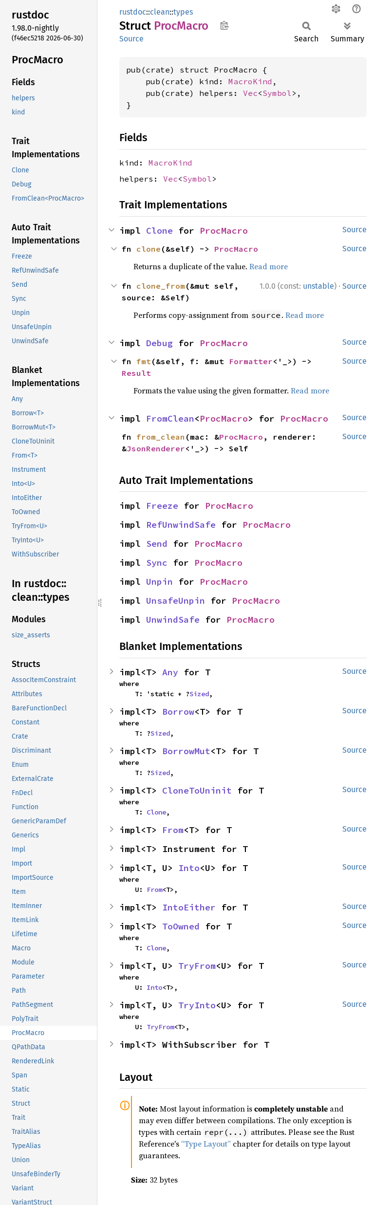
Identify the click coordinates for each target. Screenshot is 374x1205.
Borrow (178, 711)
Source (131, 38)
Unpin (159, 581)
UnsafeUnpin (175, 600)
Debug (159, 343)
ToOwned (181, 926)
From (173, 829)
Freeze (162, 505)
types (183, 12)
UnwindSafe (173, 619)
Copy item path (224, 25)
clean (159, 12)
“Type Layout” (206, 1143)
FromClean (170, 418)
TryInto (197, 1005)
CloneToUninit (197, 790)
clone (148, 249)
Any (170, 672)
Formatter (251, 361)
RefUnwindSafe (181, 524)
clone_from (160, 286)
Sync (157, 562)
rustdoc (132, 12)
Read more (268, 266)
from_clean (160, 437)
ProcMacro (224, 230)
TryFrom (197, 965)
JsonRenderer (156, 448)
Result (136, 373)
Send (157, 543)
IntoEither (189, 907)
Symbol (277, 93)
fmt (143, 361)
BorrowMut (186, 751)
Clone (159, 230)
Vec (250, 93)
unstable (318, 286)
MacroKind (250, 81)
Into (189, 867)
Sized (199, 693)
